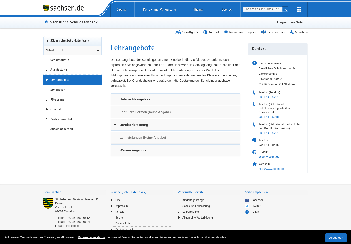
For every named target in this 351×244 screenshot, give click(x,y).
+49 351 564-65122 (78, 217)
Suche (119, 217)
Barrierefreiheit (124, 229)
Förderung (57, 100)
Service (227, 9)
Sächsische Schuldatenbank (74, 22)
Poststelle (72, 225)
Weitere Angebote (133, 150)
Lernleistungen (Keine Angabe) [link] (143, 137)
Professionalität (61, 119)
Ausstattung (58, 70)
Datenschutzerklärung (92, 237)
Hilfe (118, 200)
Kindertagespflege (193, 200)
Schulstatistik (59, 60)
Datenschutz (122, 223)
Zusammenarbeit (61, 129)
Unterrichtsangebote (135, 99)
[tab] (175, 99)
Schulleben (57, 90)
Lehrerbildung (190, 211)
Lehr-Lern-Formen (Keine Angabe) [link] (145, 112)
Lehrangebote (60, 80)
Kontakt (119, 211)
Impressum (121, 206)
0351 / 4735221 (269, 133)
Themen (198, 9)
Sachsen (122, 9)
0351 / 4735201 (269, 97)
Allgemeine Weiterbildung (197, 217)
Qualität (55, 109)
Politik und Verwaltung (159, 9)
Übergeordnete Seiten (290, 22)
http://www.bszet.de (271, 168)
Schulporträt (54, 50)
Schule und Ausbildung (196, 206)
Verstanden (335, 237)
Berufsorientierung (134, 125)
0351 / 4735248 (269, 117)
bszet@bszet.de (269, 156)
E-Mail (256, 211)
